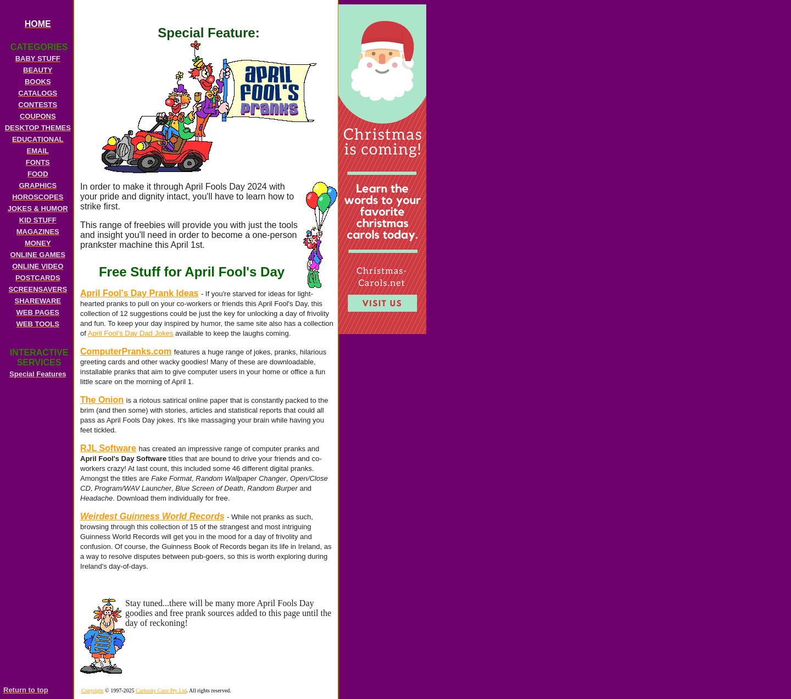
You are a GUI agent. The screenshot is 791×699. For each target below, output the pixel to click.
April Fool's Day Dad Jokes (131, 333)
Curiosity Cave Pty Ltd (161, 690)
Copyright (92, 690)
